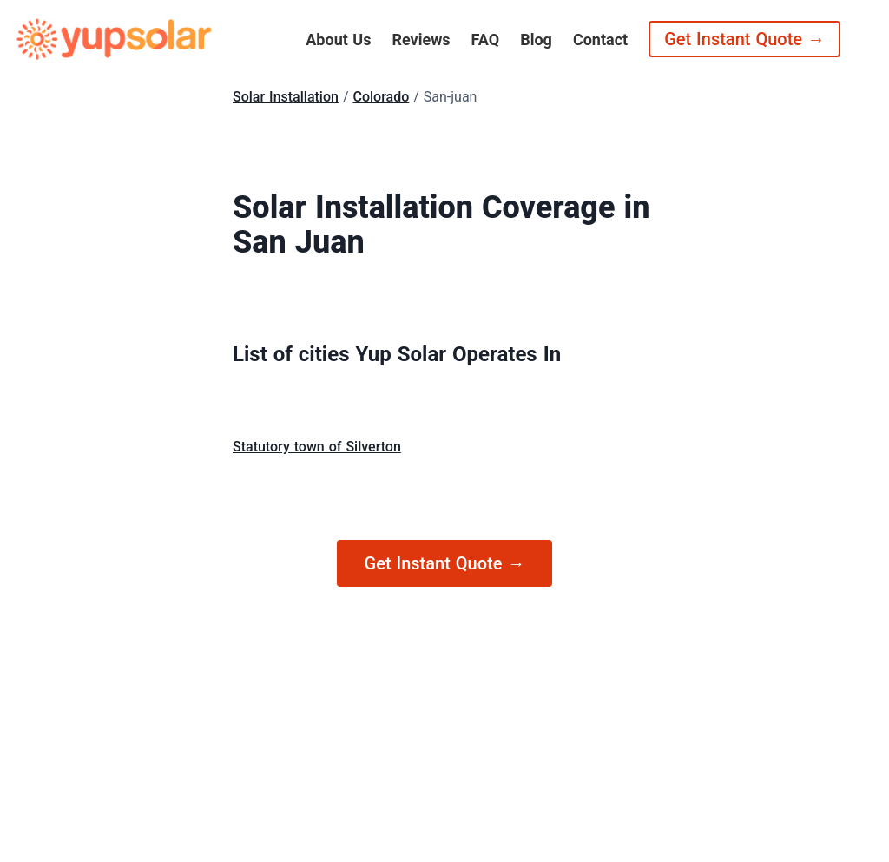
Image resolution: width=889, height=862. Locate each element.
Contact (600, 39)
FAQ (485, 39)
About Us (338, 39)
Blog (536, 39)
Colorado (380, 97)
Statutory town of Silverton (317, 446)
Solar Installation (286, 97)
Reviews (421, 39)
